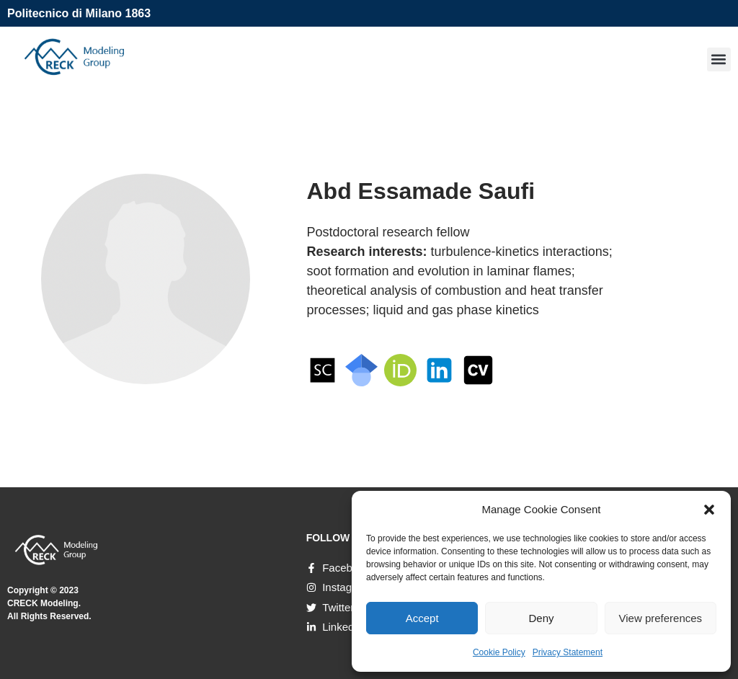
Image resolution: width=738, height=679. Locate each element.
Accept (422, 618)
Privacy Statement (568, 652)
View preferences (661, 618)
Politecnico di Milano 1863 (79, 13)
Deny (541, 618)
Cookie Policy (499, 652)
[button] (709, 509)
